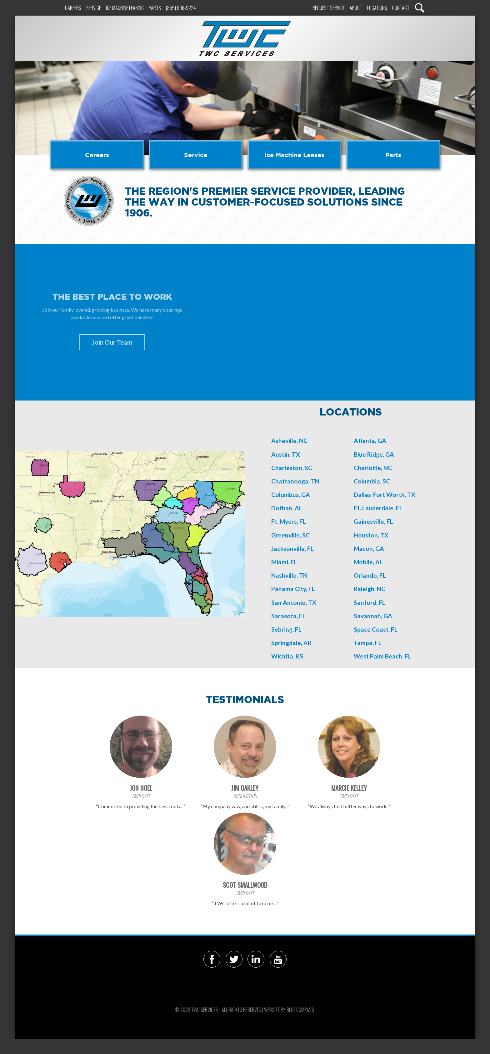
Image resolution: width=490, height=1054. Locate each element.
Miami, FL (284, 562)
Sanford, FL (369, 602)
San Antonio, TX (293, 602)
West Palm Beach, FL (382, 656)
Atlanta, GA (370, 440)
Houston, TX (371, 535)
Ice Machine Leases (294, 154)
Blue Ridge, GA (374, 454)
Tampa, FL (368, 642)
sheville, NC (292, 440)
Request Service (328, 8)
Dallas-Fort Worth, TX (384, 494)
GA (379, 548)
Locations (377, 8)
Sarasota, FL (288, 615)
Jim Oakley (244, 788)
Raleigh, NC (369, 588)
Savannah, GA (373, 615)
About (356, 8)
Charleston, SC (291, 467)
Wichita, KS (287, 656)
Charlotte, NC (373, 467)
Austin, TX (285, 454)
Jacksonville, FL (292, 548)
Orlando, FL (370, 575)
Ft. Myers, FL (288, 521)
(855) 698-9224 (181, 8)
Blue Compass (300, 1009)
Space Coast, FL (376, 629)
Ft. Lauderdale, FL (378, 508)
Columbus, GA (290, 494)
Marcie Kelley (349, 788)
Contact (400, 8)
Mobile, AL (368, 562)
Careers (73, 8)
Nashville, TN (289, 575)
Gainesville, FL (373, 521)
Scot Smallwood (245, 885)
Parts (155, 8)
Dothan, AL (286, 508)
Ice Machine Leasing (125, 8)
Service (93, 8)
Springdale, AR (291, 642)
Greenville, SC (290, 535)
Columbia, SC (372, 481)
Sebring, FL (286, 629)
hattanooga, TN (297, 481)
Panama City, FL (293, 588)
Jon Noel (141, 788)
